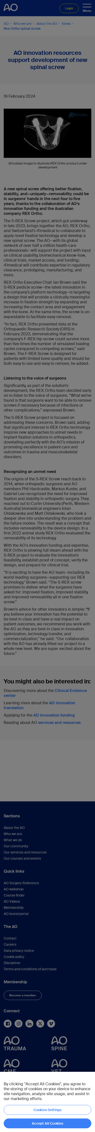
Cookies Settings (47, 1110)
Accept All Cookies (47, 1123)
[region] (47, 1102)
